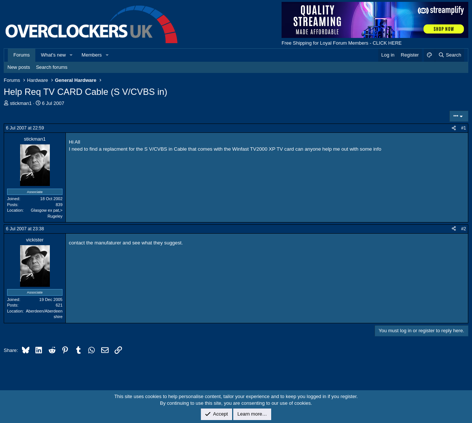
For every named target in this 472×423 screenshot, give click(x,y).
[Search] (449, 55)
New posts (18, 67)
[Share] (454, 128)
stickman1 (21, 103)
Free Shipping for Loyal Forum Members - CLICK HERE (342, 43)
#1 (463, 128)
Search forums (52, 67)
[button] (71, 55)
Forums (21, 55)
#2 (463, 228)
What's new (53, 55)
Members (91, 55)
